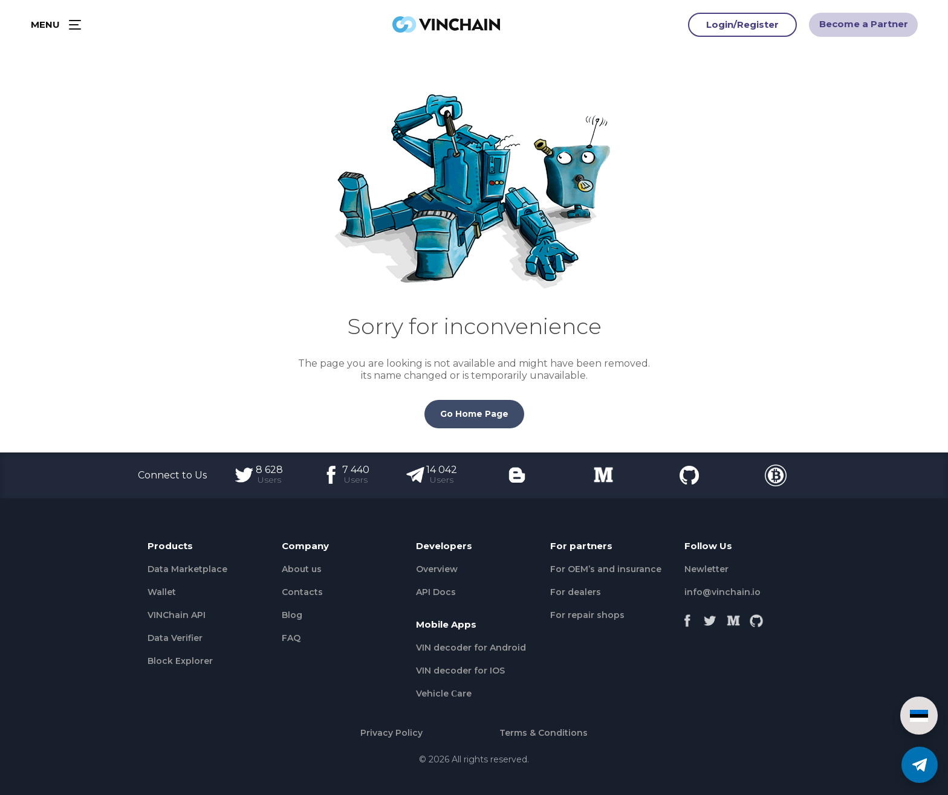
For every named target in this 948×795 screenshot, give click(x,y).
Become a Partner (863, 26)
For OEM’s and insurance (605, 569)
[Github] (756, 618)
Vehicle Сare (444, 693)
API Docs (436, 592)
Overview (437, 569)
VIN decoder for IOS (460, 670)
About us (302, 569)
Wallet (162, 592)
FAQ (291, 637)
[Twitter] (710, 618)
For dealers (575, 592)
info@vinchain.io (722, 592)
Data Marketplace (187, 569)
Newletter (706, 569)
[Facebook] (687, 618)
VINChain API (177, 615)
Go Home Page (474, 413)
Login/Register (742, 27)
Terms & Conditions (543, 732)
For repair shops (587, 615)
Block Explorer (180, 660)
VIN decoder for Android (471, 647)
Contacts (302, 592)
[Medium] (733, 618)
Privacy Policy (391, 732)
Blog (292, 615)
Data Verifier (175, 637)
